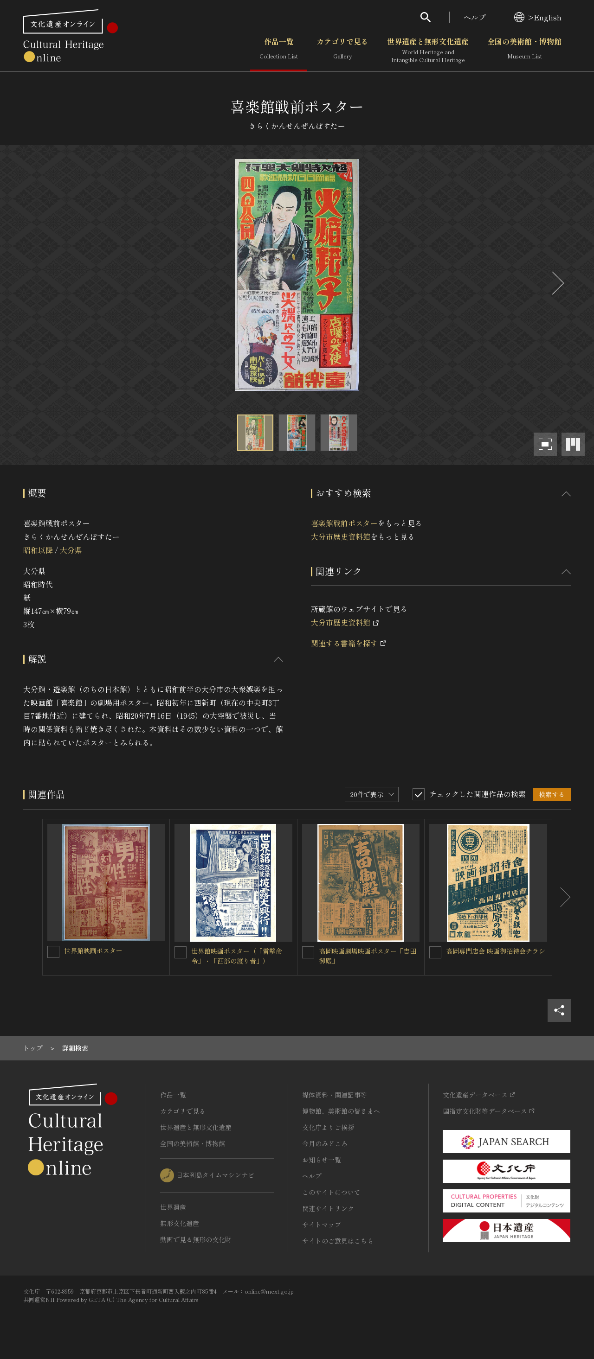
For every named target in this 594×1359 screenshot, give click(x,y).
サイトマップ (321, 1224)
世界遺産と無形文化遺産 (428, 50)
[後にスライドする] (557, 283)
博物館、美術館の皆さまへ (341, 1111)
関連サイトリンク (328, 1208)
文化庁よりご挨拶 (328, 1127)
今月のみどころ (325, 1143)
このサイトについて (331, 1192)
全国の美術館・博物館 (524, 50)
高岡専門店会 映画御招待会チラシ (495, 951)
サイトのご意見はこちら (338, 1240)
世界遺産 (173, 1207)
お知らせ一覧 (321, 1159)
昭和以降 (38, 549)
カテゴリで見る (342, 50)
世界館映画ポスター (93, 950)
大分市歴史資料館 (340, 536)
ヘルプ (475, 17)
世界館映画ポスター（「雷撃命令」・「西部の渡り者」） (236, 955)
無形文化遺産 (179, 1223)
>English (538, 17)
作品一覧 (278, 50)
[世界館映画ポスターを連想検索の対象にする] (53, 952)
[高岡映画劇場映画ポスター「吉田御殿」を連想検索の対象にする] (308, 952)
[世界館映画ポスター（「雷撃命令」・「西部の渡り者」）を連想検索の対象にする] (180, 952)
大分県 (71, 549)
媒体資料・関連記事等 (334, 1094)
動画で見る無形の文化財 (196, 1239)
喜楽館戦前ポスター (344, 523)
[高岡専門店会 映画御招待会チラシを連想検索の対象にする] (435, 952)
